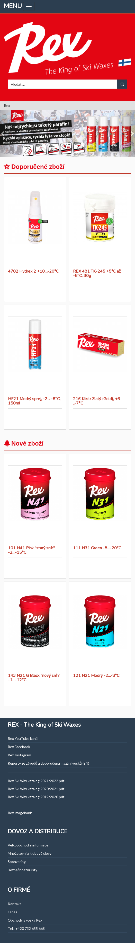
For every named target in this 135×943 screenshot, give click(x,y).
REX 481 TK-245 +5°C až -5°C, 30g (97, 273)
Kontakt (14, 903)
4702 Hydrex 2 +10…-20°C (33, 271)
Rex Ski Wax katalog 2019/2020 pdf (36, 797)
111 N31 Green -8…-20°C (97, 548)
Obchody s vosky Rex (25, 920)
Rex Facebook (19, 746)
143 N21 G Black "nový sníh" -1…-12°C (34, 678)
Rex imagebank (20, 813)
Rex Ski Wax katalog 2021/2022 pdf (36, 781)
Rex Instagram (19, 755)
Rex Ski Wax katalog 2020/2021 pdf (36, 789)
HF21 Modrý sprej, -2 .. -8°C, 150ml (34, 401)
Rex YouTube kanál (23, 738)
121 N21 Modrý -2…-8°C (96, 675)
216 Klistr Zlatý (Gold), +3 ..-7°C (96, 401)
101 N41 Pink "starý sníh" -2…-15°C (31, 550)
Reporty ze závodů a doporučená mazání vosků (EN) (48, 763)
